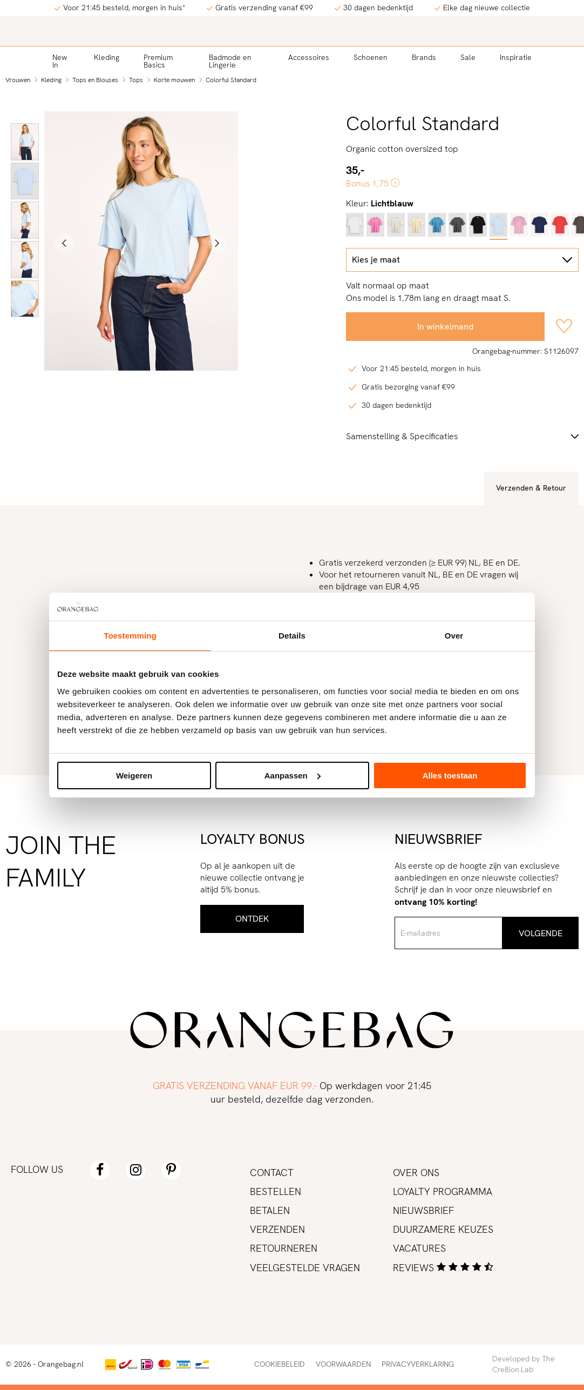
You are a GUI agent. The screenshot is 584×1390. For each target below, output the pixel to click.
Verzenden (277, 1229)
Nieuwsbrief (423, 1210)
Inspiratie (516, 57)
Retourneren (283, 1248)
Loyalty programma (442, 1191)
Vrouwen (17, 80)
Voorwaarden (343, 1364)
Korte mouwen (174, 80)
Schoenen (371, 57)
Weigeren (134, 775)
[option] (25, 141)
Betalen (270, 1210)
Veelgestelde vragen (305, 1267)
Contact (272, 1172)
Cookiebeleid (279, 1364)
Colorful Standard (231, 80)
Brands (424, 57)
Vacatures (419, 1248)
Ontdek (252, 918)
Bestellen (275, 1191)
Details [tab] (292, 635)
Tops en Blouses (95, 80)
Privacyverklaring (418, 1364)
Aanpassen (292, 775)
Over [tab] (454, 635)
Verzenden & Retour (531, 488)
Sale (468, 57)
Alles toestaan (450, 775)
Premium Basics (158, 61)
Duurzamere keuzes (443, 1229)
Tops (136, 80)
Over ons (416, 1172)
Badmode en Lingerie (230, 61)
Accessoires (308, 57)
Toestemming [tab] (130, 635)
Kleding (106, 57)
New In (59, 61)
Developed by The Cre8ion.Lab (523, 1364)
